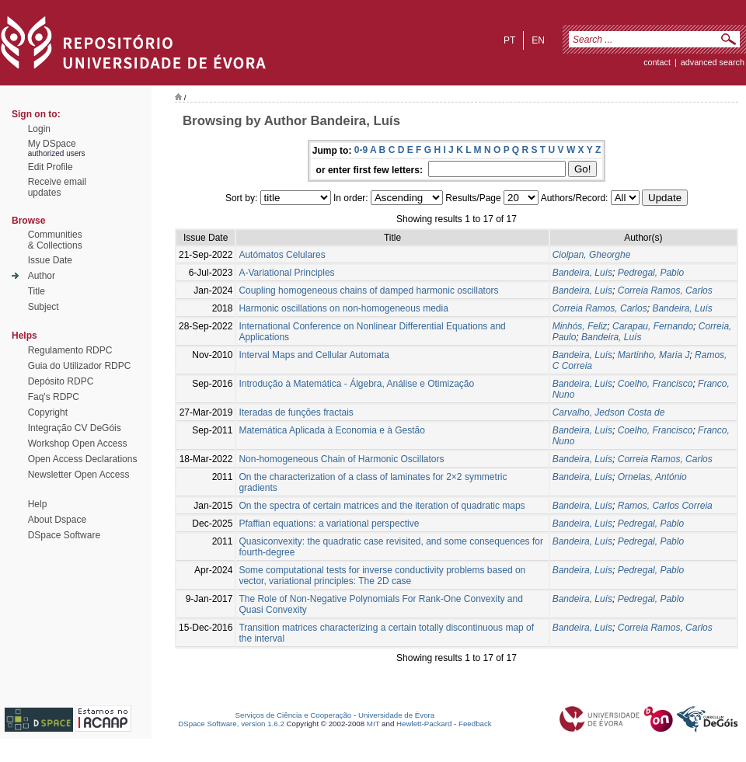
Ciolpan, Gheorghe (592, 254)
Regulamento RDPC (70, 350)
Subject (43, 306)
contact (657, 62)
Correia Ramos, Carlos (665, 290)
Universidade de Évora (396, 715)
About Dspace (57, 519)
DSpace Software (64, 535)
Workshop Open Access (77, 443)
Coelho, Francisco (655, 383)
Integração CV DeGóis (74, 428)
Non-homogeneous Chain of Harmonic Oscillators (341, 459)
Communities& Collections (55, 240)
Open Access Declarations (83, 459)
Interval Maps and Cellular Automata (314, 355)
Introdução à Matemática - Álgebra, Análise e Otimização (356, 383)
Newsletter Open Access (79, 474)
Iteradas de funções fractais (296, 412)
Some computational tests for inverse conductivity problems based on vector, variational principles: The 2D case (382, 575)
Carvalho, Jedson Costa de (609, 412)
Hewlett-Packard (423, 723)
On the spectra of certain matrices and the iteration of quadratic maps (382, 505)
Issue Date (50, 260)
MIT (373, 723)
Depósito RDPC (61, 381)
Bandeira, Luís (582, 272)
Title (36, 291)
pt (509, 40)
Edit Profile (50, 167)
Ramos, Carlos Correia (665, 505)
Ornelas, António (652, 476)
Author (41, 275)
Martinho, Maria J (654, 355)
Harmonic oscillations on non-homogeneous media (343, 308)
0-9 (361, 149)
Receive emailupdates (57, 187)
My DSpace (52, 143)
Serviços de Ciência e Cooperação (293, 715)
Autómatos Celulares (282, 254)
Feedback (475, 723)
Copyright (48, 412)
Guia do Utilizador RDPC (79, 365)
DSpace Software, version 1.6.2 (231, 723)
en (538, 40)
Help (37, 504)
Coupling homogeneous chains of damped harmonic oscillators (368, 290)
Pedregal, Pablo (651, 272)
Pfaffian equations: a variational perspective (329, 523)
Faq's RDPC (53, 396)
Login (39, 129)
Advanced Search (712, 62)
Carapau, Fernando (652, 326)
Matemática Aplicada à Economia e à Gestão (331, 430)
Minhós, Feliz (580, 326)
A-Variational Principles (286, 272)
